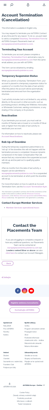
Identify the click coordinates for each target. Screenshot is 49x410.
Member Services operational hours (22, 208)
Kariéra (5, 335)
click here (10, 253)
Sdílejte (6, 277)
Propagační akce (31, 332)
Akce (26, 335)
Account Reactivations (12, 136)
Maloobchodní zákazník (33, 343)
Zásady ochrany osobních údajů (24, 395)
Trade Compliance (24, 404)
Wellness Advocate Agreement (24, 195)
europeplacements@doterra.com (17, 44)
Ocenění (6, 358)
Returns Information (31, 346)
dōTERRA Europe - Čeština (32, 385)
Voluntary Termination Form (32, 39)
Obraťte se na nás (31, 355)
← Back (7, 263)
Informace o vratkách (24, 401)
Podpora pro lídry (9, 367)
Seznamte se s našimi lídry (13, 361)
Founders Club (8, 364)
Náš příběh (7, 326)
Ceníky (27, 326)
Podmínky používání (24, 398)
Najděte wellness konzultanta (24, 303)
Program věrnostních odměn (35, 329)
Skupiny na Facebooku (33, 358)
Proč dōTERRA (8, 329)
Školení (6, 355)
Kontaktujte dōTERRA (24, 310)
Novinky (6, 332)
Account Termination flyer (35, 187)
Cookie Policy (24, 392)
